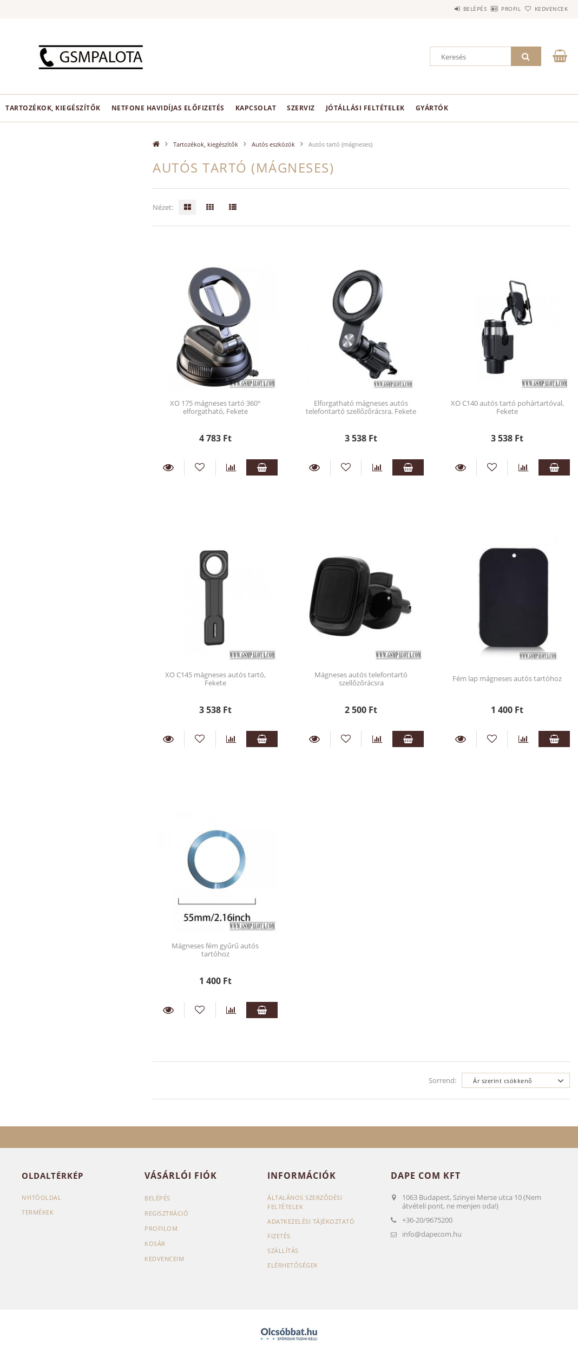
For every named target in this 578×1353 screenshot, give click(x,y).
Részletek (168, 467)
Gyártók (432, 108)
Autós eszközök (273, 144)
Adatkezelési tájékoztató (310, 1221)
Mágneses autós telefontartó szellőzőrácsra (361, 679)
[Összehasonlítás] (231, 467)
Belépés (445, 8)
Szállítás (283, 1250)
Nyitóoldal (41, 1197)
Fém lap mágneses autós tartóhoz (507, 678)
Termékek (38, 1212)
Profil (493, 8)
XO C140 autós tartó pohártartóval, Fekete (507, 407)
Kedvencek (545, 8)
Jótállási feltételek (365, 108)
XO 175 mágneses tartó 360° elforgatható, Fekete (215, 407)
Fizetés (279, 1236)
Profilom (161, 1228)
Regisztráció (166, 1213)
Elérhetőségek (292, 1265)
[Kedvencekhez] (200, 467)
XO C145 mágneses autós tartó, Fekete (215, 679)
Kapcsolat (256, 108)
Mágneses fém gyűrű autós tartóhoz (215, 950)
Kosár (155, 1243)
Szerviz (301, 108)
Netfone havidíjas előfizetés (168, 108)
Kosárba (262, 467)
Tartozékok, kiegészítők (53, 108)
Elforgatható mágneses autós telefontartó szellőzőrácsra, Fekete (361, 407)
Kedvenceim (164, 1259)
